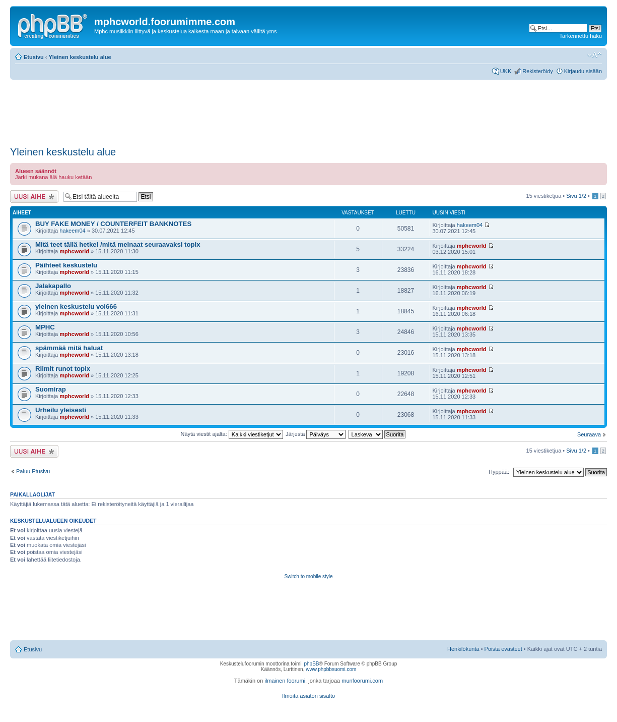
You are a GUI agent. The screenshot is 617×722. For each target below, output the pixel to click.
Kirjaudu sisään (583, 71)
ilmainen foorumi (284, 681)
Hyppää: (499, 472)
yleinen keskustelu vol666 (76, 306)
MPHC (45, 327)
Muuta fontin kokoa (594, 55)
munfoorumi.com (362, 681)
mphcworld (74, 251)
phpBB (311, 664)
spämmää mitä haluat (69, 348)
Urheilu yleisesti (60, 410)
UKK (506, 71)
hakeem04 (72, 231)
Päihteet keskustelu (66, 265)
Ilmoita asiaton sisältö (308, 696)
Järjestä (316, 434)
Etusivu (34, 57)
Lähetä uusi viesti (34, 196)
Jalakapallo (53, 286)
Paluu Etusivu (33, 471)
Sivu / (576, 196)
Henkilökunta (463, 649)
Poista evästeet (503, 649)
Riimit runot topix (62, 368)
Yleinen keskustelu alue (80, 57)
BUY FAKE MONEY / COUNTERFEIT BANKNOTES (113, 224)
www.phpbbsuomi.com (331, 669)
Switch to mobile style (308, 576)
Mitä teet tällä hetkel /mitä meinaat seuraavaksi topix (117, 244)
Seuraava (589, 434)
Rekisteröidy (537, 71)
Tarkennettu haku (581, 36)
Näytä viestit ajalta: (231, 434)
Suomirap (50, 389)
